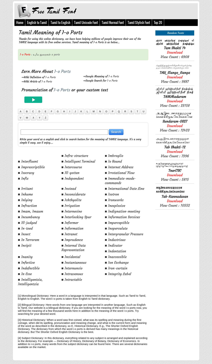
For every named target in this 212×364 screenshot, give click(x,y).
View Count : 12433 (175, 125)
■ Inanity (25, 257)
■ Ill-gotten (70, 172)
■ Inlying (25, 200)
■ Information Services (122, 217)
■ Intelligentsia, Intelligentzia (30, 281)
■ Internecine (71, 211)
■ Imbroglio (114, 155)
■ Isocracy (26, 172)
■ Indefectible (29, 268)
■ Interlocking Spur (76, 217)
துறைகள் (45, 54)
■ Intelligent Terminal (78, 161)
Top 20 (158, 22)
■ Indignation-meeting (122, 211)
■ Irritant (25, 188)
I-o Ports (50, 77)
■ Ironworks (114, 200)
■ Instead (68, 188)
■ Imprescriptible (31, 167)
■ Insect (24, 234)
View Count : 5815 (175, 175)
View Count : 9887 (175, 77)
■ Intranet (69, 234)
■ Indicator (113, 245)
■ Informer (69, 222)
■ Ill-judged (27, 222)
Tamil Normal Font (113, 22)
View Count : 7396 (175, 151)
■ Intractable (71, 279)
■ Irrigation (70, 205)
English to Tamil (37, 22)
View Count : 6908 (175, 52)
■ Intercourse (71, 167)
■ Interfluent (28, 161)
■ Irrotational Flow (120, 172)
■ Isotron (112, 194)
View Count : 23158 (175, 101)
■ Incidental (70, 257)
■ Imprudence (72, 239)
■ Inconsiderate (73, 194)
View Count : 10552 (175, 201)
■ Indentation (115, 251)
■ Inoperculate (116, 228)
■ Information (72, 228)
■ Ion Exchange (117, 262)
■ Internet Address (119, 167)
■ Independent (72, 178)
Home (19, 22)
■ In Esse (25, 274)
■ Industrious (115, 239)
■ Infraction (27, 205)
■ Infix (23, 178)
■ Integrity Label (118, 274)
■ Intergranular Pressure (124, 234)
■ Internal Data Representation (73, 247)
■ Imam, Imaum (30, 211)
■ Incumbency (29, 217)
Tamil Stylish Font (139, 22)
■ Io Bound (113, 161)
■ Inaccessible (116, 257)
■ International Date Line (124, 188)
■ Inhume (25, 194)
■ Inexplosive (115, 205)
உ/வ (36, 54)
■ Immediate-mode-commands (120, 180)
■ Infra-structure (74, 155)
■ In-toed (25, 228)
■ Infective (26, 262)
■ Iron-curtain (116, 268)
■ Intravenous (72, 274)
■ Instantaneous (73, 262)
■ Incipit (24, 245)
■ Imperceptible (117, 222)
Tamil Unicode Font (86, 22)
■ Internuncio (71, 268)
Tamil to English (60, 22)
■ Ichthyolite (71, 200)
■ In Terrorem (28, 239)
